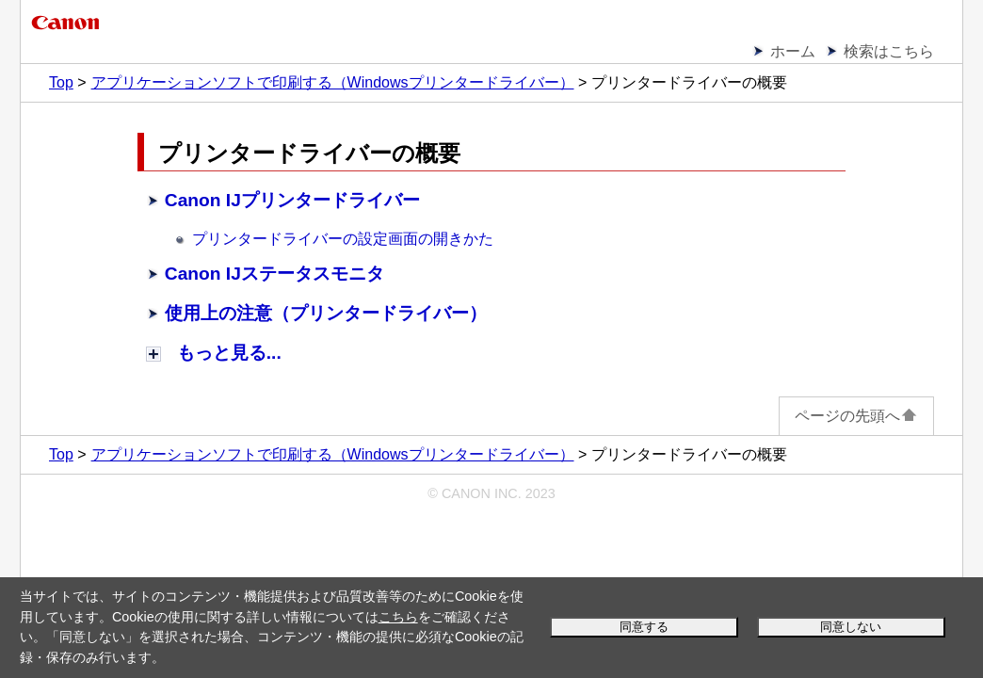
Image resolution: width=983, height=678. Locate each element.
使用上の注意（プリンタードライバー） (326, 313)
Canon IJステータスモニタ (274, 273)
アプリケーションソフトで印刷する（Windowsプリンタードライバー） (332, 82)
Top (61, 82)
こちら (398, 616)
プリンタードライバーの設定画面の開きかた (342, 239)
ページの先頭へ (856, 416)
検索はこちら (889, 51)
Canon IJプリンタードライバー (292, 200)
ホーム (792, 51)
